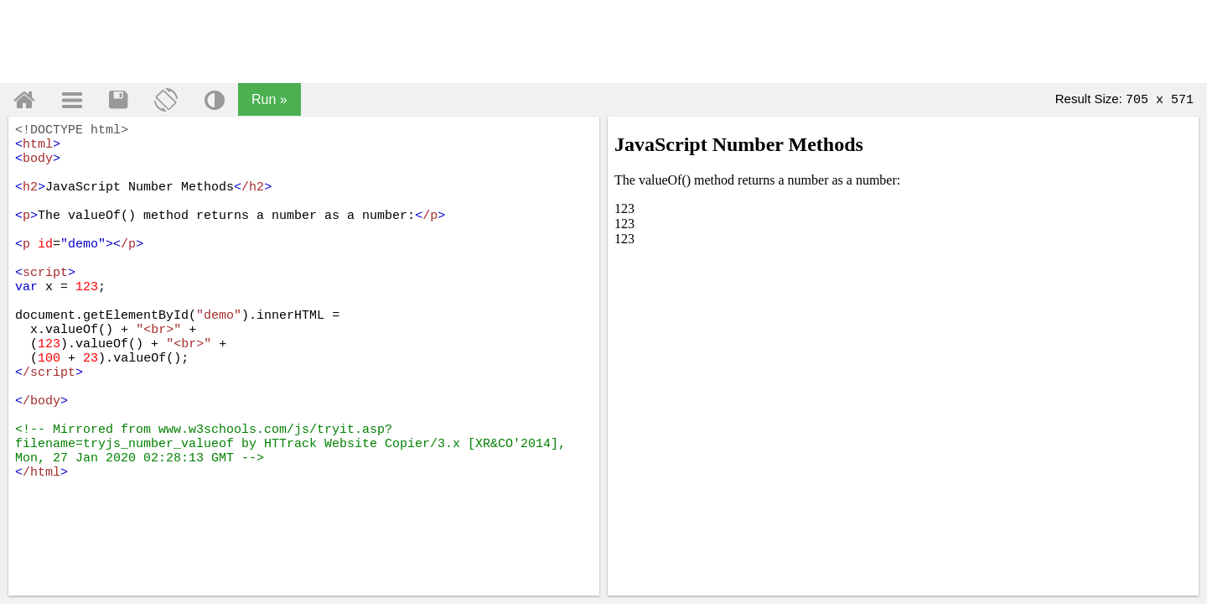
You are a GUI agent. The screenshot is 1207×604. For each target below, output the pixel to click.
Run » (269, 99)
